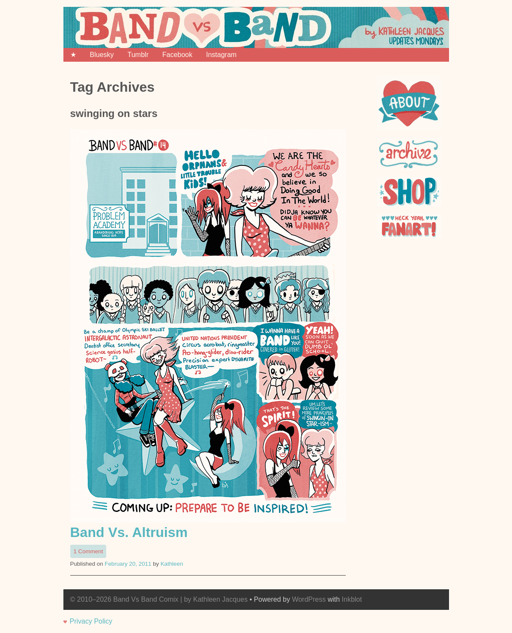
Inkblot (352, 599)
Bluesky (102, 54)
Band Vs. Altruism (129, 532)
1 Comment (90, 552)
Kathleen (172, 564)
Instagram (221, 54)
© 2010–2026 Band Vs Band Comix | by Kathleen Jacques (159, 599)
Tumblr (138, 54)
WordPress (309, 599)
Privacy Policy (91, 621)
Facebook (177, 54)
